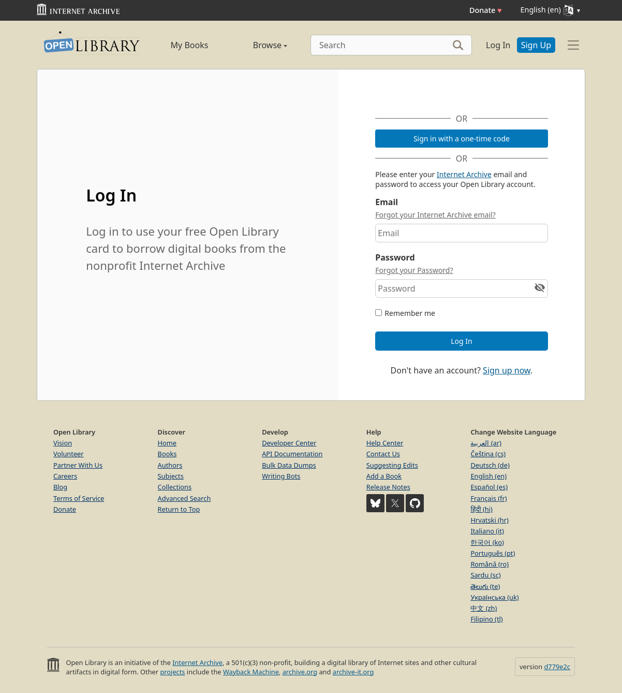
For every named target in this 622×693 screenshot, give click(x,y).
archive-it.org (353, 671)
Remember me (409, 313)
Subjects (171, 476)
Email (386, 202)
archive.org (300, 671)
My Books (190, 45)
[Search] (391, 45)
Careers (65, 476)
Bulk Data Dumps (289, 465)
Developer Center (289, 442)
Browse (258, 45)
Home (167, 442)
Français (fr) (488, 498)
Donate (485, 10)
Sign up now (506, 370)
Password (394, 257)
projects (172, 671)
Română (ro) (489, 564)
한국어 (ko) (487, 542)
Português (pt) (492, 553)
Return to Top (179, 509)
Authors (170, 465)
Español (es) (489, 487)
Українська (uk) (494, 597)
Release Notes (388, 487)
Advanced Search (184, 498)
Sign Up (536, 45)
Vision (62, 442)
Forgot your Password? (414, 270)
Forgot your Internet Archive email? (435, 215)
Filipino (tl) (486, 619)
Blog (60, 487)
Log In (498, 45)
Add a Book (384, 476)
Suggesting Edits (392, 465)
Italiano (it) (487, 531)
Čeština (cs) (488, 453)
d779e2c (557, 666)
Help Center (385, 442)
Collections (175, 487)
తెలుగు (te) (485, 586)
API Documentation (292, 453)
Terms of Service (78, 498)
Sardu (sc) (485, 575)
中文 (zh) (483, 608)
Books (167, 453)
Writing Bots (281, 476)
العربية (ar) (485, 442)
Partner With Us (77, 465)
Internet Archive (464, 174)
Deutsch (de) (489, 465)
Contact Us (383, 453)
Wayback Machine (251, 671)
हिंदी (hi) (481, 509)
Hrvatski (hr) (489, 520)
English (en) (488, 476)
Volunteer (68, 453)
